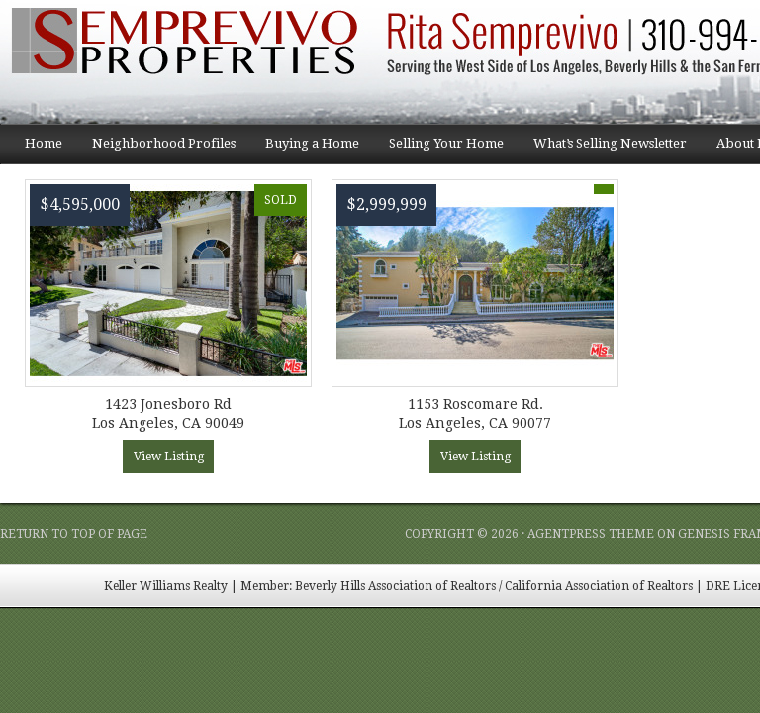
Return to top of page (73, 534)
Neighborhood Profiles (156, 149)
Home (43, 143)
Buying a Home (304, 149)
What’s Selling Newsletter (603, 149)
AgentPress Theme (590, 534)
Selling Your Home (439, 149)
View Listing (169, 456)
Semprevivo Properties (198, 62)
